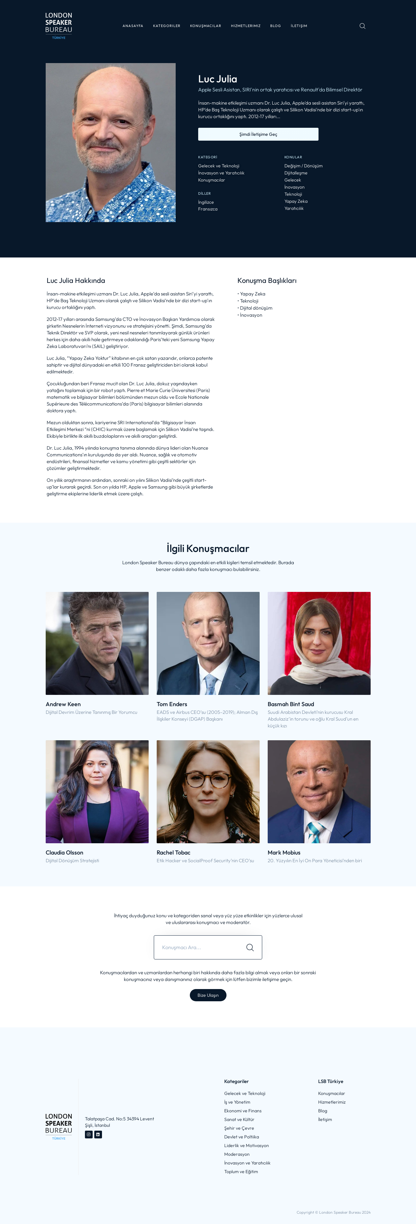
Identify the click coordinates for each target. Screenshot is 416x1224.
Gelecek (292, 180)
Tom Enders (172, 704)
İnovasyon (294, 187)
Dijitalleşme (296, 173)
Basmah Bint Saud (291, 704)
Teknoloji (293, 194)
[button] (166, 26)
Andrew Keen (63, 704)
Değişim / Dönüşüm (303, 166)
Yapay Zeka (296, 201)
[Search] (250, 947)
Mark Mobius (284, 852)
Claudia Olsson (64, 852)
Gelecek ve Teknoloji (218, 166)
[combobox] (196, 947)
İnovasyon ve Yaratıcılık (221, 173)
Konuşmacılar (211, 180)
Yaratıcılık (294, 208)
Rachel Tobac (173, 852)
